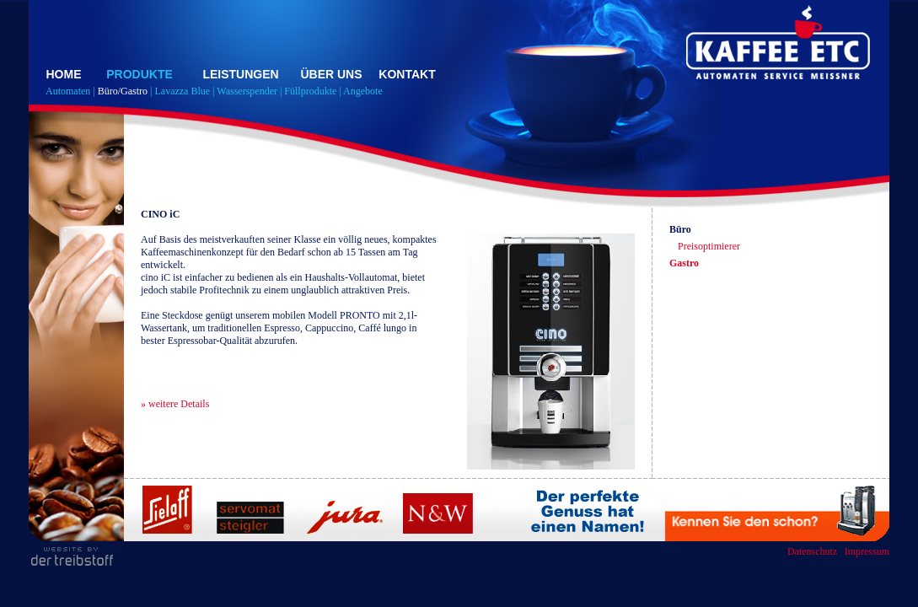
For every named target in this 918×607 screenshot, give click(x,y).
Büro (680, 229)
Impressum (867, 551)
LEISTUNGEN (240, 74)
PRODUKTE (139, 74)
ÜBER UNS (331, 74)
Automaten (68, 91)
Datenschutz (812, 551)
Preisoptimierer (709, 246)
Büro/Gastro (123, 91)
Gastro (684, 263)
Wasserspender (247, 91)
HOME (64, 74)
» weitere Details (175, 404)
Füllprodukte (310, 91)
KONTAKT (406, 74)
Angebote (363, 91)
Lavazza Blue (182, 91)
